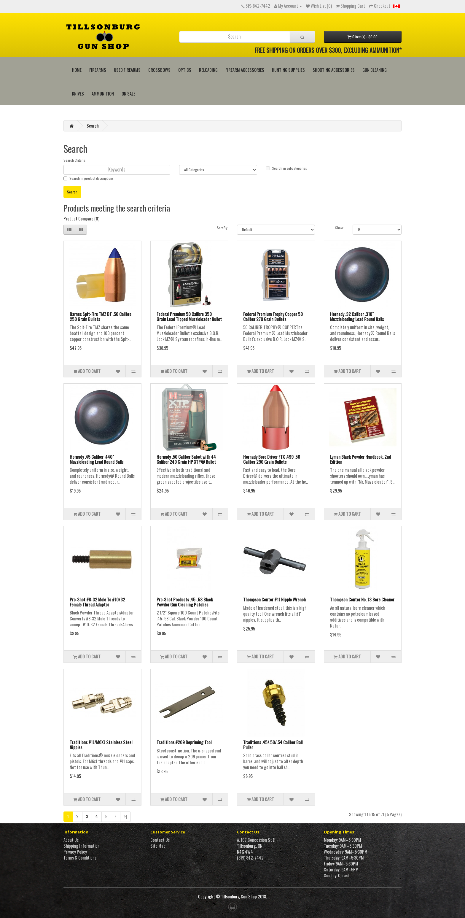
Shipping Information (81, 846)
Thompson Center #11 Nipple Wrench (274, 599)
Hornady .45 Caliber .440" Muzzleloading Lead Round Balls (96, 459)
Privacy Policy (75, 852)
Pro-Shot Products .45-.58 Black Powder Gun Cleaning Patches (185, 602)
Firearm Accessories (244, 70)
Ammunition (103, 93)
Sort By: (222, 227)
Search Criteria (74, 160)
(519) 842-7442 (250, 858)
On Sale (128, 93)
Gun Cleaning (374, 70)
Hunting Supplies (288, 70)
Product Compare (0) (81, 218)
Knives (78, 93)
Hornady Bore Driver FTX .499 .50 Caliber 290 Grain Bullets (271, 459)
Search (93, 126)
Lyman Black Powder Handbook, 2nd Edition (360, 459)
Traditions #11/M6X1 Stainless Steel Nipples (101, 744)
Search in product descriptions (88, 178)
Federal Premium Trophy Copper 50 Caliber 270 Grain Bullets (273, 316)
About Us (71, 840)
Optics (184, 70)
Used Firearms (127, 70)
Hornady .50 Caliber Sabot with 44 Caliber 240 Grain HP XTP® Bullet (186, 459)
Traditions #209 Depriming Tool (184, 742)
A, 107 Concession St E (256, 840)
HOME (77, 70)
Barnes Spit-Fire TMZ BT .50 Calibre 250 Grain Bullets (100, 316)
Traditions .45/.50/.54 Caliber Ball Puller (272, 744)
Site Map (157, 846)
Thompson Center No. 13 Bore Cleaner (362, 599)
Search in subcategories (286, 168)
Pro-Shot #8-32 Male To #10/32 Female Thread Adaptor (97, 602)
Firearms (97, 70)
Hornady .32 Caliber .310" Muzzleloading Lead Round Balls (357, 316)
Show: (339, 227)
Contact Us (160, 840)
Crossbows (159, 70)
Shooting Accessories (334, 70)
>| (125, 816)
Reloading (208, 70)
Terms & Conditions (79, 858)
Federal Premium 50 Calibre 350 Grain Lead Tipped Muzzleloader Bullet (189, 316)
